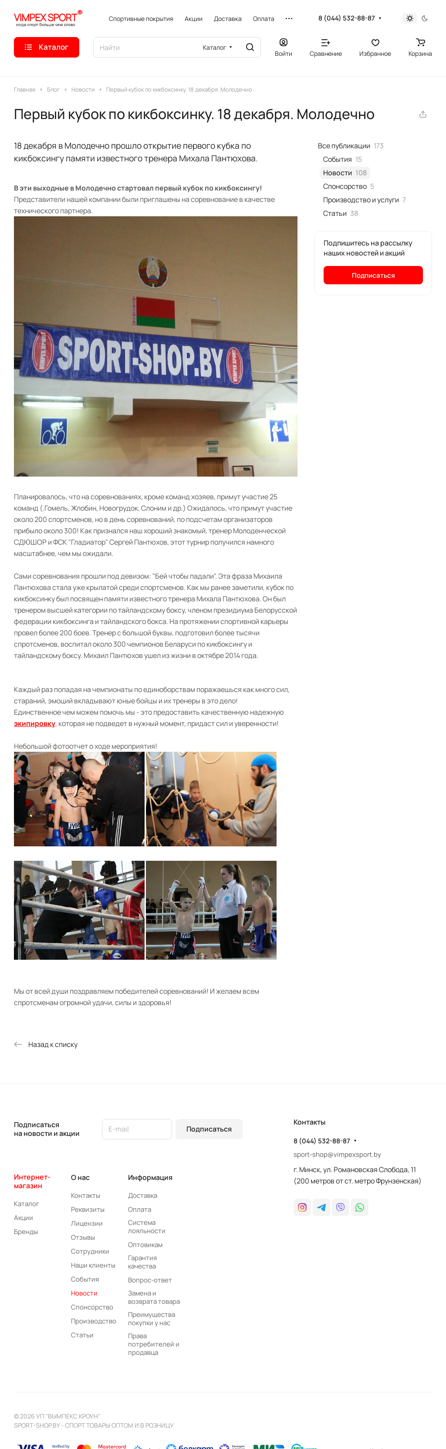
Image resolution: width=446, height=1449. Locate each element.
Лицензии (87, 1223)
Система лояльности (147, 1226)
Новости (84, 1293)
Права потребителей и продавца (153, 1344)
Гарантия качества (142, 1262)
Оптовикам (145, 1244)
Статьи (82, 1335)
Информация (150, 1177)
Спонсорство (92, 1307)
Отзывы (83, 1237)
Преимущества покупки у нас (151, 1318)
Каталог (26, 1203)
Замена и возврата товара (154, 1297)
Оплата (139, 1209)
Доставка (142, 1195)
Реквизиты (88, 1209)
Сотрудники (90, 1251)
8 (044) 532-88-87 (346, 18)
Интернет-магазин (32, 1181)
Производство (93, 1321)
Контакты (85, 1195)
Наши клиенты (93, 1265)
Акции (23, 1217)
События (85, 1279)
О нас (80, 1177)
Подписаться (209, 1129)
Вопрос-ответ (150, 1280)
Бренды (26, 1231)
